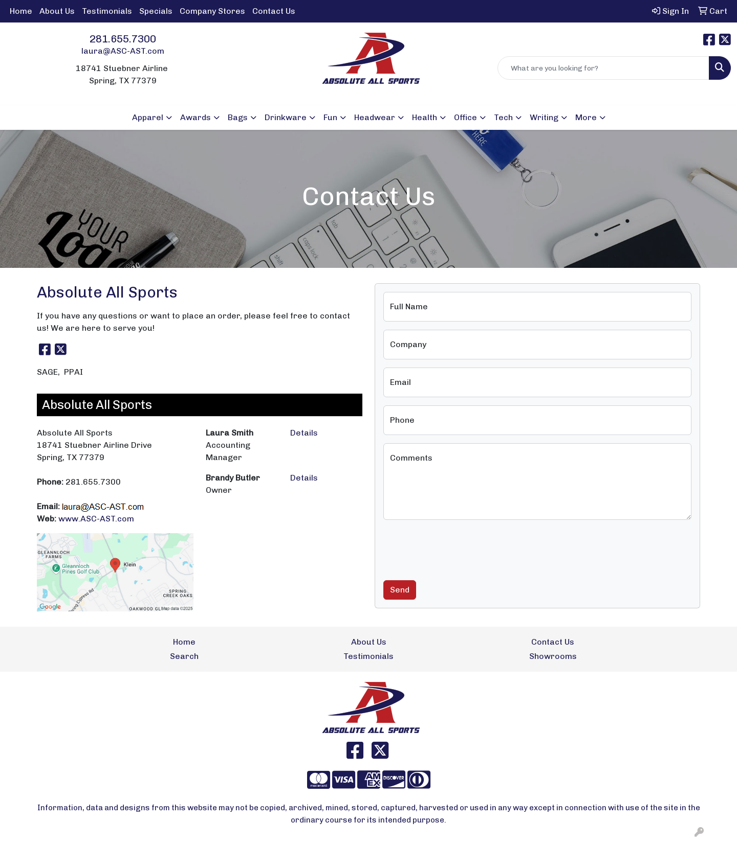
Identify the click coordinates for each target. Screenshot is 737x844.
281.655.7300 (123, 39)
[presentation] (461, 548)
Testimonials (107, 11)
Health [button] (424, 117)
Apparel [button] (147, 117)
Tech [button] (503, 117)
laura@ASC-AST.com (122, 51)
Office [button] (465, 117)
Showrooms (553, 656)
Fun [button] (330, 117)
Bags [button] (238, 117)
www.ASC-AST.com (96, 518)
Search (184, 656)
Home (21, 11)
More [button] (586, 117)
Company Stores (212, 11)
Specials (155, 11)
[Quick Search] (603, 68)
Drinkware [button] (286, 117)
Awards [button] (195, 117)
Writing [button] (544, 117)
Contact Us (273, 11)
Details (304, 433)
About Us (57, 11)
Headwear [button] (374, 117)
